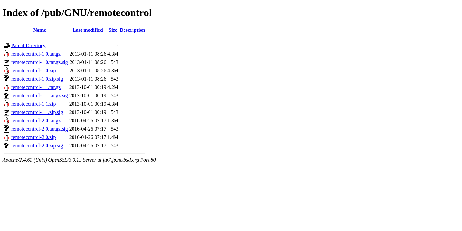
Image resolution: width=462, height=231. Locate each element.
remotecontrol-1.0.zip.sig (37, 78)
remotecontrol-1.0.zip (33, 70)
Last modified (88, 30)
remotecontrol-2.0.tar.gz (36, 120)
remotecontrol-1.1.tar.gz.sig (39, 95)
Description (132, 30)
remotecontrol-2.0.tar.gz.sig (39, 129)
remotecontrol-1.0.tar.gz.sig (39, 62)
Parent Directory (28, 45)
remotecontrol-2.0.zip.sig (37, 145)
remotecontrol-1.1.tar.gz (36, 87)
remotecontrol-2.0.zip (33, 137)
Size (112, 30)
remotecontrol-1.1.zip (33, 104)
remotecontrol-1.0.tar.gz (36, 53)
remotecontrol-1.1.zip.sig (37, 112)
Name (39, 30)
